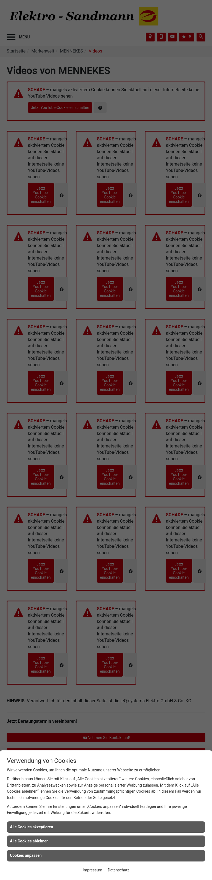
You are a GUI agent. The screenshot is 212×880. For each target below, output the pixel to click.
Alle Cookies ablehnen (29, 841)
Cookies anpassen (26, 855)
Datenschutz (118, 870)
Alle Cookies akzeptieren (31, 827)
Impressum (92, 870)
